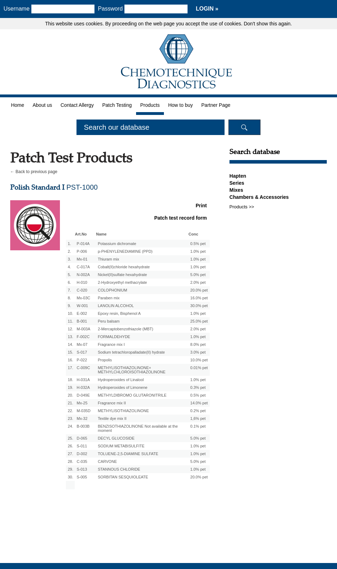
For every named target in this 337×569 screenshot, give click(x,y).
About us (42, 105)
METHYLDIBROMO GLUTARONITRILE (132, 395)
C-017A (83, 267)
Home (17, 105)
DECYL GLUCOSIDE (116, 438)
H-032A (83, 387)
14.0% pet (199, 403)
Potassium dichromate (117, 243)
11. (70, 321)
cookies (94, 23)
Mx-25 (81, 403)
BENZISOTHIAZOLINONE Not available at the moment (138, 428)
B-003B (83, 426)
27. (70, 454)
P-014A (83, 243)
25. (70, 438)
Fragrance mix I (111, 344)
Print (201, 205)
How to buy (180, 105)
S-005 (81, 477)
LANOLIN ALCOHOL (116, 306)
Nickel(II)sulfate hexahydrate (122, 275)
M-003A (83, 329)
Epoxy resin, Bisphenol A (119, 313)
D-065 (81, 438)
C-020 (81, 290)
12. (70, 329)
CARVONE (107, 461)
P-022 (81, 360)
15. (70, 352)
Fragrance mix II (111, 403)
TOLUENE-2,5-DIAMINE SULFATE (128, 454)
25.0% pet (199, 321)
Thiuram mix (108, 259)
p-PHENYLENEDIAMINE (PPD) (125, 251)
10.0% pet (199, 360)
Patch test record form (180, 218)
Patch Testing (117, 105)
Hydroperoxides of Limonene (122, 387)
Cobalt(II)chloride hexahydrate (123, 267)
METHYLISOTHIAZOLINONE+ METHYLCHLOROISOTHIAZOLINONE (131, 370)
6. (69, 282)
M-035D (83, 411)
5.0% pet (198, 275)
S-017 (81, 352)
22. (70, 411)
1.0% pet (198, 251)
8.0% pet (198, 344)
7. (69, 290)
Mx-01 (81, 259)
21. (70, 403)
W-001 (82, 306)
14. (70, 344)
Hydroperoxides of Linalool (120, 380)
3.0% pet (198, 352)
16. (70, 360)
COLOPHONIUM (112, 290)
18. (70, 380)
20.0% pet (199, 290)
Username (17, 9)
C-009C (83, 368)
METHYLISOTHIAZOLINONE (123, 411)
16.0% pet (199, 298)
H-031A (83, 380)
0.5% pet (198, 243)
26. (70, 446)
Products (150, 105)
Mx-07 (81, 344)
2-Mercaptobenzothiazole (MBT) (125, 329)
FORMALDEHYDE (114, 337)
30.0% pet (199, 306)
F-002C (83, 337)
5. (69, 275)
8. (69, 298)
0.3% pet (198, 387)
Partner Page (216, 105)
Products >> (241, 206)
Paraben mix (109, 298)
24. (70, 426)
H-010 (81, 282)
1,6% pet (198, 418)
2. (69, 251)
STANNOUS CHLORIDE (119, 469)
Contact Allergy (77, 105)
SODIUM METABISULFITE (121, 446)
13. (70, 337)
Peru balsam (109, 321)
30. (70, 477)
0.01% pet (199, 368)
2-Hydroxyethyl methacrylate (122, 282)
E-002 (81, 313)
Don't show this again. (268, 23)
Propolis (105, 360)
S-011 (81, 446)
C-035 (81, 461)
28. (70, 461)
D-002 (81, 454)
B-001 (81, 321)
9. (69, 306)
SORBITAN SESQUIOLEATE (123, 477)
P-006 (81, 251)
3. (69, 259)
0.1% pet (198, 426)
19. (70, 387)
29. (70, 469)
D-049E (83, 395)
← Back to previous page (33, 171)
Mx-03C (83, 298)
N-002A (83, 275)
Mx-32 (81, 418)
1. (69, 243)
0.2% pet (198, 411)
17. (70, 368)
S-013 (81, 469)
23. (70, 418)
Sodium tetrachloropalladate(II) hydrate (131, 352)
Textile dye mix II (112, 418)
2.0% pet (198, 282)
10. (70, 313)
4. (69, 267)
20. (70, 395)
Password (112, 9)
